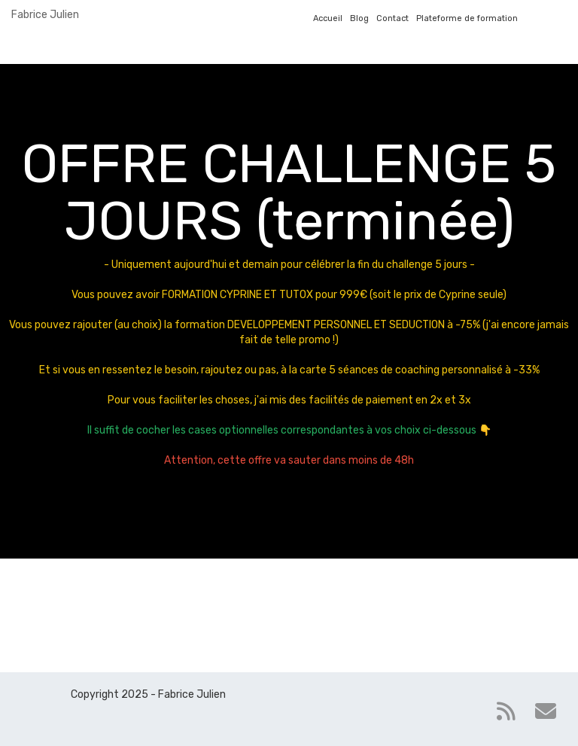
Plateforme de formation (467, 18)
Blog (359, 18)
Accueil (327, 18)
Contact (392, 18)
